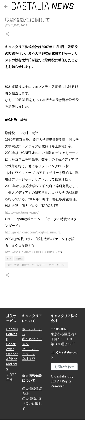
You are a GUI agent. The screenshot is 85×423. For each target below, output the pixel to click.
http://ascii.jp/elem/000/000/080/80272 (33, 252)
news (19, 258)
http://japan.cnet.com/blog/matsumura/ (33, 232)
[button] (7, 34)
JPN (9, 258)
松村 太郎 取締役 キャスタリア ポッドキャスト (36, 264)
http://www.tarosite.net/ (22, 212)
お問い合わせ (64, 367)
